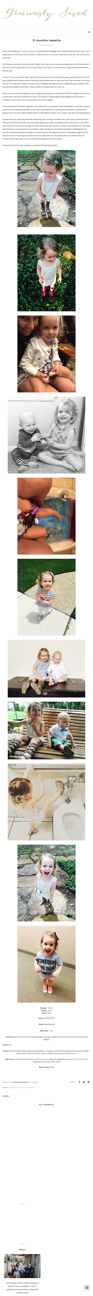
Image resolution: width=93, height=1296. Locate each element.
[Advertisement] (46, 1182)
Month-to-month (26, 1087)
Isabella (13, 1087)
